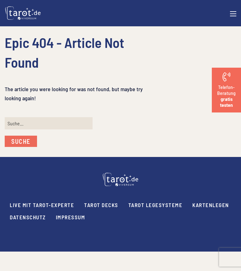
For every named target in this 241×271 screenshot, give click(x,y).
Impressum (70, 217)
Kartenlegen (210, 205)
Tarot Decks (101, 205)
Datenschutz (28, 217)
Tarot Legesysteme (155, 205)
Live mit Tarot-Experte (42, 205)
